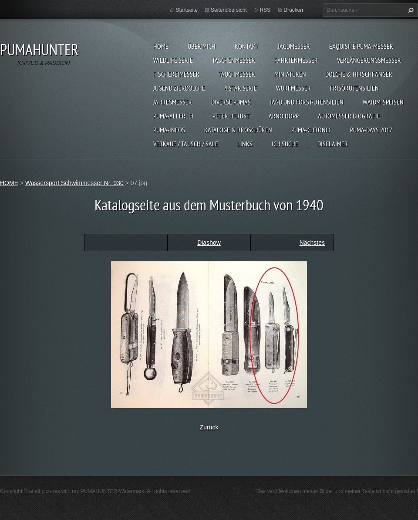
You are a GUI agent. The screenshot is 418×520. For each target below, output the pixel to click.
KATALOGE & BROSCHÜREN (238, 129)
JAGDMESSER (294, 46)
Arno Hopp (284, 115)
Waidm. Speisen (383, 102)
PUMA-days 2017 (371, 129)
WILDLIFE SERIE (173, 60)
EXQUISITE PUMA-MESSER (361, 46)
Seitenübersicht (229, 10)
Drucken (293, 10)
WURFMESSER (293, 88)
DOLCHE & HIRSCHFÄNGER (358, 74)
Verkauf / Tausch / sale (185, 143)
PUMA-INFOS (169, 129)
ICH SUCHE (285, 143)
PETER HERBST (230, 115)
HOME (161, 46)
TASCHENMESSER (233, 60)
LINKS (245, 143)
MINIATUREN (290, 74)
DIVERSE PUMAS (231, 102)
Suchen (409, 10)
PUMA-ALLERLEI (173, 115)
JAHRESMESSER (172, 102)
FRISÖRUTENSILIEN (354, 88)
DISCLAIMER (332, 143)
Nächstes (312, 242)
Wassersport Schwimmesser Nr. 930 (74, 182)
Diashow (209, 242)
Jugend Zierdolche (179, 88)
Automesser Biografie (349, 115)
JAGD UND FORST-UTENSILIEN (307, 102)
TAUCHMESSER (237, 74)
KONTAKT (247, 46)
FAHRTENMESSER (296, 60)
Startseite (186, 10)
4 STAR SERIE (240, 88)
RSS (265, 10)
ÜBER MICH (202, 46)
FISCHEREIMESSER (176, 74)
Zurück (209, 427)
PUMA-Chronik (311, 129)
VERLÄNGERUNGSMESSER (369, 60)
